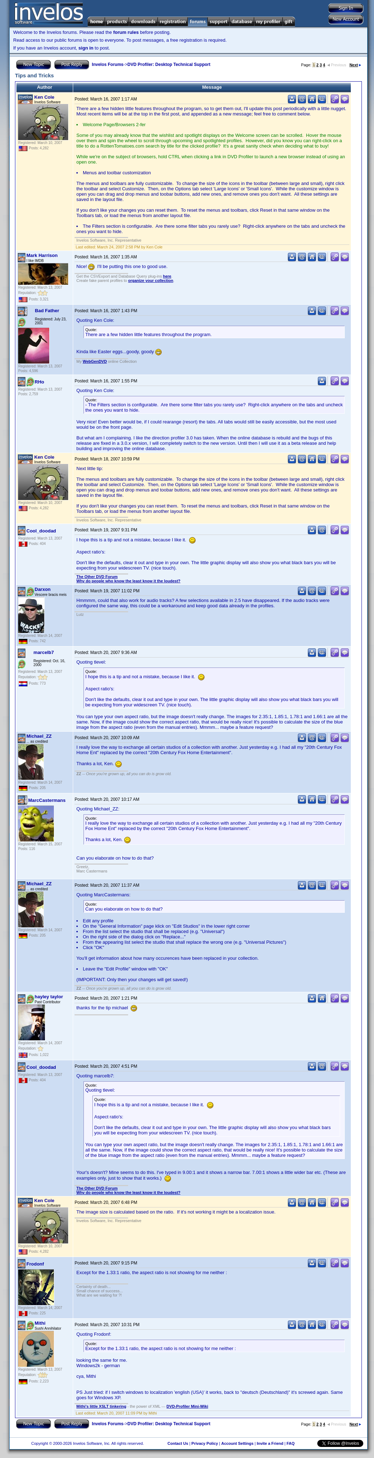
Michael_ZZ (39, 736)
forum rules (126, 32)
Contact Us (177, 1443)
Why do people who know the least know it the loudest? (128, 581)
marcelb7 (44, 652)
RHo (39, 382)
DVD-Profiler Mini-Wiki (187, 1406)
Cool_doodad (41, 531)
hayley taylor (49, 996)
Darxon (43, 589)
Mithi (40, 1323)
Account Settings (237, 1443)
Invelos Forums (107, 64)
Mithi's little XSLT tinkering (101, 1406)
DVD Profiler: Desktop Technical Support (168, 64)
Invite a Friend (270, 1443)
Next (355, 65)
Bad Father (47, 310)
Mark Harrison (41, 255)
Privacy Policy (204, 1443)
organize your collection (150, 280)
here (167, 276)
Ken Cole (44, 97)
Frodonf (35, 1264)
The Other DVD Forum (97, 577)
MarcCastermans (47, 800)
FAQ (291, 1443)
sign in (86, 48)
